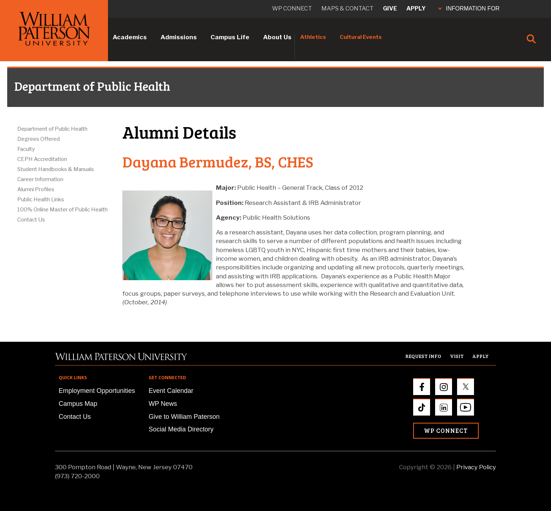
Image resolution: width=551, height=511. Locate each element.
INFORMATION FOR (469, 8)
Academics (130, 37)
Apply (416, 8)
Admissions (179, 37)
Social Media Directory (181, 429)
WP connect (292, 8)
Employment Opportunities (97, 390)
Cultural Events (361, 37)
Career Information (40, 179)
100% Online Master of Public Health (62, 209)
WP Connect (446, 430)
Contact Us (31, 220)
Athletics (313, 37)
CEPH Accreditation (42, 159)
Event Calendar (171, 390)
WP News (163, 403)
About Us (277, 37)
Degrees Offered (38, 139)
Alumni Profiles (35, 189)
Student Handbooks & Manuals (55, 169)
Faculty (26, 149)
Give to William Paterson (184, 416)
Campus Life (230, 37)
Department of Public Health (52, 129)
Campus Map (78, 403)
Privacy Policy (476, 467)
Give (390, 8)
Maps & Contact (347, 8)
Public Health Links (40, 199)
